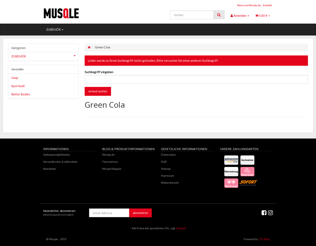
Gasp (14, 77)
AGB (163, 161)
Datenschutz (168, 154)
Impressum (167, 175)
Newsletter (49, 168)
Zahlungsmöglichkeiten (56, 154)
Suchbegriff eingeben (99, 72)
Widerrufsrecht (170, 182)
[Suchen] (192, 14)
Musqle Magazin (111, 168)
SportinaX (18, 86)
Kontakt (267, 5)
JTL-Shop (264, 239)
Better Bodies (20, 94)
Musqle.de (108, 154)
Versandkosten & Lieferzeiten (60, 161)
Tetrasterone (110, 161)
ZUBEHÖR (54, 29)
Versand (181, 228)
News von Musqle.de (249, 5)
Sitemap (166, 168)
